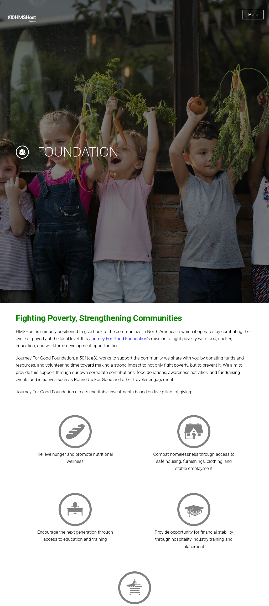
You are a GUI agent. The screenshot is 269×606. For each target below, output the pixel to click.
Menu (252, 15)
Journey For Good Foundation (118, 338)
